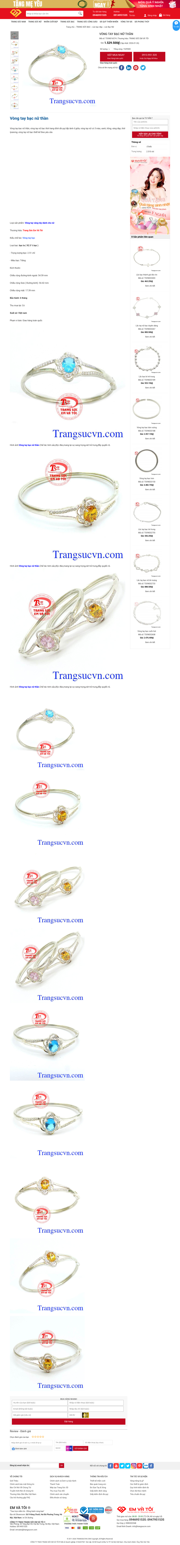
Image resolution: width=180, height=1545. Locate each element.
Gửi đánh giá (81, 1448)
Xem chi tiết (150, 286)
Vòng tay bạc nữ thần (29, 118)
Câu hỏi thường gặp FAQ (20, 1497)
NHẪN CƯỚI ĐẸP (51, 22)
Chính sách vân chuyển (59, 1494)
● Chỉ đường (28, 1518)
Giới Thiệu (14, 1481)
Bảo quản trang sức (98, 1484)
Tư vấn (176, 27)
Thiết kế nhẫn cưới (97, 1481)
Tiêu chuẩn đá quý (137, 1494)
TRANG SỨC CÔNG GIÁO (87, 22)
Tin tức (132, 15)
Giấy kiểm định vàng (98, 1491)
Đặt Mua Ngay (116, 56)
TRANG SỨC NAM (18, 22)
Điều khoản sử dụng (58, 1497)
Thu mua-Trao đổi (57, 1491)
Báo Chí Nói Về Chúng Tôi (20, 1487)
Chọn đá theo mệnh (138, 1491)
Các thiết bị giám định (139, 1484)
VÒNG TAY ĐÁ (126, 22)
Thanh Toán (55, 1484)
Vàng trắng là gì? (137, 1481)
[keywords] (50, 14)
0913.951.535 (149, 56)
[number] (110, 49)
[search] (81, 14)
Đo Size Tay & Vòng (98, 1487)
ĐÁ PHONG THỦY (142, 22)
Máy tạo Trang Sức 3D (59, 1487)
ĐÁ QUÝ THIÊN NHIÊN (109, 22)
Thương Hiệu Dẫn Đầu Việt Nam (23, 1494)
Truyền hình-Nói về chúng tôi (21, 1491)
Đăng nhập (150, 15)
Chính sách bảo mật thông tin (22, 1484)
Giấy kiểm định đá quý (99, 1494)
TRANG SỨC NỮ (34, 22)
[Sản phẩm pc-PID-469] (150, 196)
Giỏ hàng (164, 15)
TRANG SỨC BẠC (67, 22)
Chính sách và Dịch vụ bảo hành (63, 1481)
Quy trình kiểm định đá (139, 1487)
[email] (44, 1465)
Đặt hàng (68, 1421)
